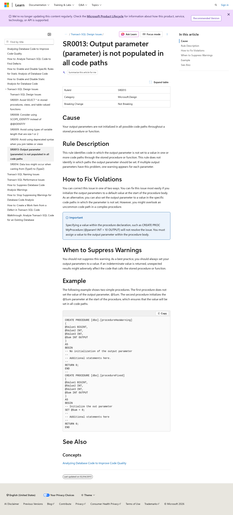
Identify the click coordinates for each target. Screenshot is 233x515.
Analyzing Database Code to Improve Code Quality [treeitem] (28, 51)
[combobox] (29, 42)
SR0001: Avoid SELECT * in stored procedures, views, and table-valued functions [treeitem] (30, 104)
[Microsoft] (6, 5)
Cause (184, 41)
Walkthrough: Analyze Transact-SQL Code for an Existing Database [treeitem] (30, 217)
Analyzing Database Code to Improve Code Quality (94, 463)
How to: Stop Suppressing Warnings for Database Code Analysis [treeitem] (29, 197)
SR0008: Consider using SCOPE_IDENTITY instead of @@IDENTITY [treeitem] (25, 119)
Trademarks (151, 504)
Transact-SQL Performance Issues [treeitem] (26, 179)
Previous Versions (33, 504)
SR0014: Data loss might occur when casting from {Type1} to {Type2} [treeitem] (30, 166)
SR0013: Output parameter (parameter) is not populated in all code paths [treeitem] (29, 154)
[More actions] (167, 34)
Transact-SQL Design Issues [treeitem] (25, 94)
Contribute (65, 504)
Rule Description (190, 45)
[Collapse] (49, 34)
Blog (49, 504)
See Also (185, 65)
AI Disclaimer (11, 504)
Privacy (80, 504)
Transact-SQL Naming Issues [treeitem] (23, 174)
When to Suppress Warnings (197, 55)
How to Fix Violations (192, 50)
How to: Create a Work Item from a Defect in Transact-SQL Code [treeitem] (26, 207)
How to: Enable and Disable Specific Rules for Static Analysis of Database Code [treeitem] (30, 71)
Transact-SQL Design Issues (86, 34)
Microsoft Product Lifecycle (105, 16)
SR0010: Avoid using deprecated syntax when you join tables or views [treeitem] (32, 142)
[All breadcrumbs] (66, 34)
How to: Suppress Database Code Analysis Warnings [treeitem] (26, 187)
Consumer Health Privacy (104, 504)
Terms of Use (133, 504)
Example (185, 60)
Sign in (225, 5)
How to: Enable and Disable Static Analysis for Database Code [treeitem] (26, 81)
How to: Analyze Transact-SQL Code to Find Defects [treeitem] (29, 61)
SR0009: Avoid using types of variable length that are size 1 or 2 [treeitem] (31, 132)
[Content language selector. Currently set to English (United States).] (21, 495)
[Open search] (216, 5)
